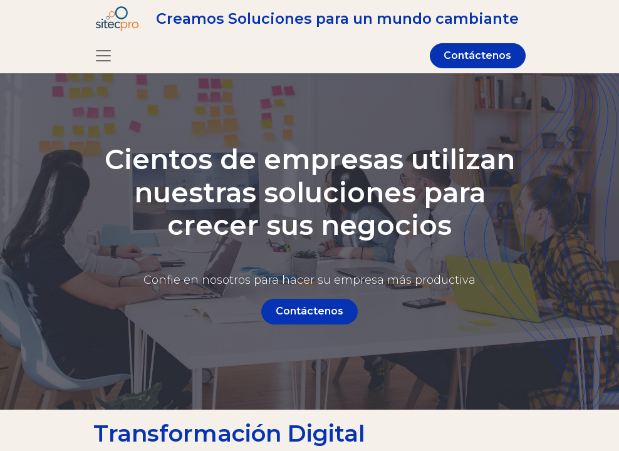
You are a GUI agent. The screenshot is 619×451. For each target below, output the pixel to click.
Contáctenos (477, 55)
